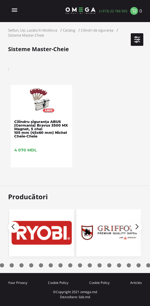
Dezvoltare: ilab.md (75, 297)
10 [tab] (70, 265)
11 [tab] (80, 265)
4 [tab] (12, 265)
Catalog (69, 30)
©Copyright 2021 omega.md (75, 292)
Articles (136, 282)
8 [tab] (51, 265)
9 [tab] (61, 265)
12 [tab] (90, 265)
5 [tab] (22, 265)
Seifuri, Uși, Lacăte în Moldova (32, 30)
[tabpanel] (108, 234)
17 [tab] (139, 265)
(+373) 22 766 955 (113, 11)
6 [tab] (31, 265)
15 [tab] (119, 265)
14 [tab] (109, 265)
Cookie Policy (58, 282)
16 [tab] (129, 265)
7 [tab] (41, 265)
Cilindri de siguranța (97, 30)
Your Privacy (17, 282)
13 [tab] (100, 265)
